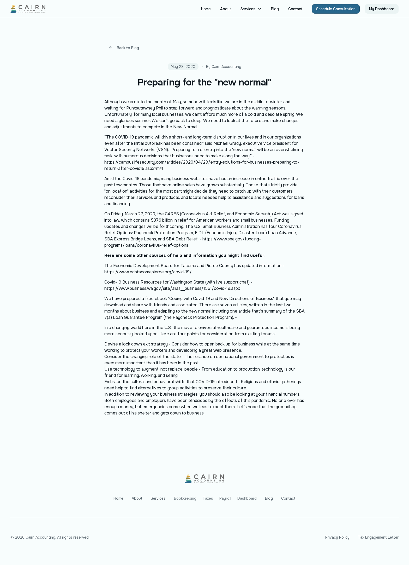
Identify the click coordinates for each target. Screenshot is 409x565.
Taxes (208, 498)
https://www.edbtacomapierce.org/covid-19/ (148, 272)
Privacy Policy (337, 537)
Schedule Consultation (336, 9)
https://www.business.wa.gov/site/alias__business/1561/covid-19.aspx (172, 288)
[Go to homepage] (204, 478)
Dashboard (247, 498)
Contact (295, 9)
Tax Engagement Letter (378, 537)
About (225, 9)
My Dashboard (381, 9)
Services (251, 9)
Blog (275, 9)
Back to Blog (124, 47)
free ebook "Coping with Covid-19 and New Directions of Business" (209, 298)
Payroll (225, 498)
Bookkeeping (185, 498)
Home (206, 9)
